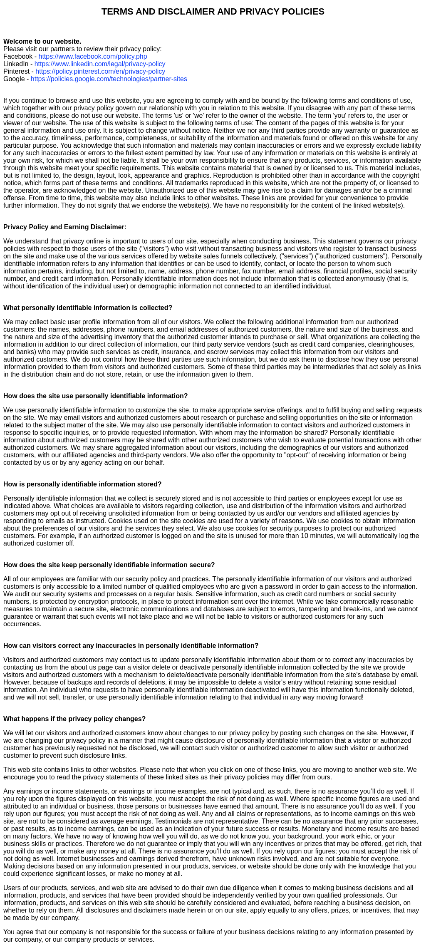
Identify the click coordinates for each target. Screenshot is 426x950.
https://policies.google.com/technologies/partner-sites (109, 78)
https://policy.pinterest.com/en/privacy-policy (100, 71)
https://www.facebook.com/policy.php (92, 56)
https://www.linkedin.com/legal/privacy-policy (100, 63)
